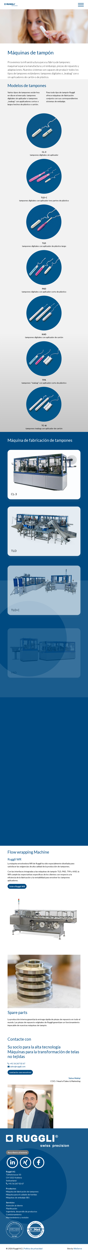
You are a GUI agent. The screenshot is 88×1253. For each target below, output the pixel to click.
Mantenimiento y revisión (17, 1217)
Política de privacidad (33, 1248)
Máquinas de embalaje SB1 (18, 1197)
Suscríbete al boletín (17, 1152)
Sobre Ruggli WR (17, 886)
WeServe (78, 1248)
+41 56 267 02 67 (17, 1063)
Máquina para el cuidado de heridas (21, 1194)
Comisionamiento (14, 1214)
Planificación (11, 1208)
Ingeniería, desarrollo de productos (21, 1211)
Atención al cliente (14, 1205)
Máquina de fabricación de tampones (22, 1191)
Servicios (10, 1202)
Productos (11, 1188)
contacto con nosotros (20, 1072)
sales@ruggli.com (17, 1066)
